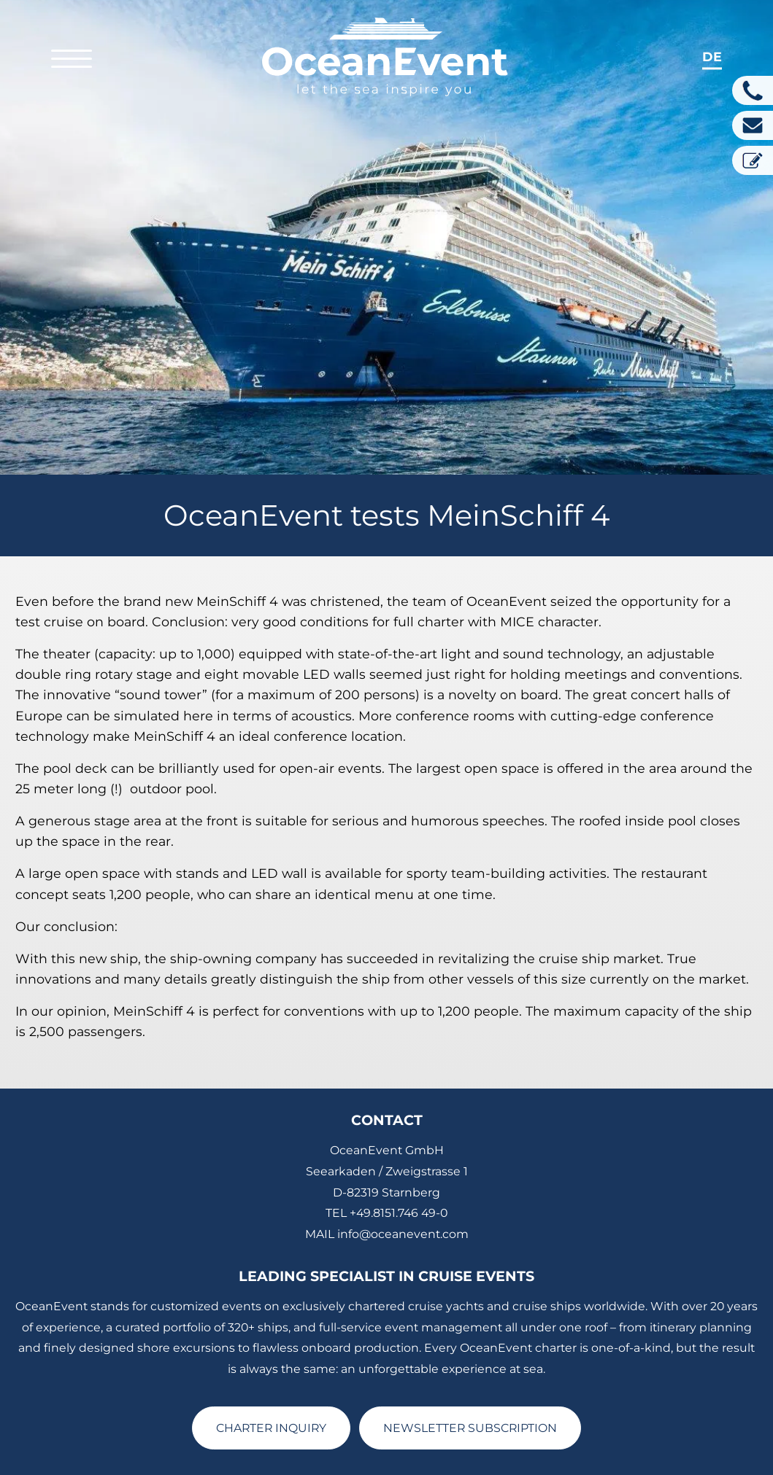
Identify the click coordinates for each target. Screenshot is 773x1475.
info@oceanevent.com (403, 1158)
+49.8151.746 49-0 (398, 1137)
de (712, 56)
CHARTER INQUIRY (271, 1352)
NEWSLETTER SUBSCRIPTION (470, 1352)
